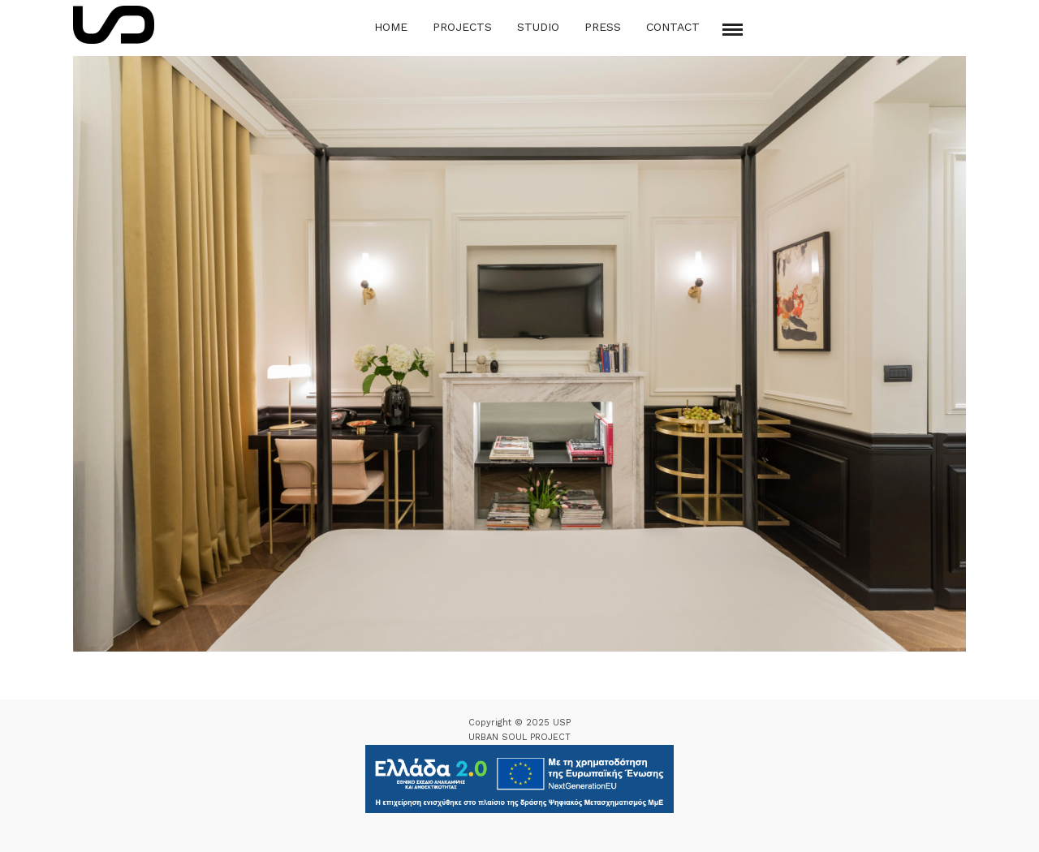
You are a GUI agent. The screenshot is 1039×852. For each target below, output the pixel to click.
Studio (538, 26)
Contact (673, 26)
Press (602, 26)
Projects (462, 26)
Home (390, 26)
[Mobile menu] (732, 30)
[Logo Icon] (113, 25)
